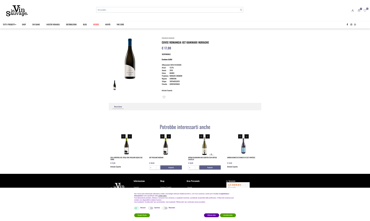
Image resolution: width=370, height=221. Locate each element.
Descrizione (118, 106)
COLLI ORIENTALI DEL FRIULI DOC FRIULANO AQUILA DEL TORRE (126, 158)
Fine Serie (120, 24)
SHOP (24, 24)
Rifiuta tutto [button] (211, 215)
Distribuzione (71, 24)
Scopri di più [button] (142, 215)
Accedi (190, 187)
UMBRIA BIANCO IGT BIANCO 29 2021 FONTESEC (241, 157)
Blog (85, 24)
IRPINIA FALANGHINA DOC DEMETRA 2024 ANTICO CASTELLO (202, 158)
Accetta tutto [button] (228, 215)
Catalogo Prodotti (165, 187)
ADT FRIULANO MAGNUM (156, 157)
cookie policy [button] (162, 196)
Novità (107, 24)
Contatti (136, 187)
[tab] (118, 106)
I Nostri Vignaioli (53, 24)
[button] (359, 10)
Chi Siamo (36, 24)
